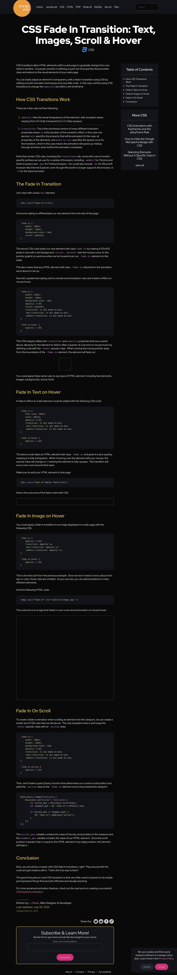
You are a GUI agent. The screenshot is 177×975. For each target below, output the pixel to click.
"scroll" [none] (46, 794)
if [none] (31, 807)
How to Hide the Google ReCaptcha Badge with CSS (139, 142)
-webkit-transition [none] (36, 312)
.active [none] (34, 762)
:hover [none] (33, 321)
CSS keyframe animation (29, 886)
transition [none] (31, 306)
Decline (147, 966)
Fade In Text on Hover (137, 89)
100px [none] (37, 223)
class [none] (30, 200)
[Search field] (147, 7)
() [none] (48, 791)
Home (39, 7)
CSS (62, 7)
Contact (80, 966)
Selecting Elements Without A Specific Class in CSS (139, 155)
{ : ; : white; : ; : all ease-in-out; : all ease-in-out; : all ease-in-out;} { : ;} (46, 423)
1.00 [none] (38, 324)
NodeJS (87, 7)
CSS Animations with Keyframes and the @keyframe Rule (139, 129)
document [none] (28, 791)
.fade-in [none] (25, 220)
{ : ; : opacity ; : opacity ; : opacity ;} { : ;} (42, 547)
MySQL (98, 7)
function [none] (47, 791)
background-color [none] (35, 229)
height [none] (29, 226)
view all (139, 165)
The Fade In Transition (137, 85)
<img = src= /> (49, 595)
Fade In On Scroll (134, 97)
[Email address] (65, 941)
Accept (161, 966)
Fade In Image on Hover (137, 93)
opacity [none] (29, 300)
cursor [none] (29, 232)
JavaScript (51, 7)
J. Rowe (34, 897)
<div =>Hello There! (44, 477)
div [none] (50, 200)
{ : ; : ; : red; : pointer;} (36, 228)
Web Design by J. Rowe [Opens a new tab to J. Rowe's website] (115, 971)
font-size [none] (30, 409)
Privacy (91, 966)
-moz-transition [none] (34, 309)
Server (108, 7)
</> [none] (49, 200)
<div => (37, 200)
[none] (30, 200)
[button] (96, 915)
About (69, 966)
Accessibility (105, 966)
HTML (70, 7)
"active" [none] (67, 810)
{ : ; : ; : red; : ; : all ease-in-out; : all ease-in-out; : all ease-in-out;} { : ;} (46, 750)
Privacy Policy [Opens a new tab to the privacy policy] (166, 958)
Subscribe (65, 951)
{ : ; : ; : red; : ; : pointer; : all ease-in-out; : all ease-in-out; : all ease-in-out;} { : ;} (46, 308)
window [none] (31, 794)
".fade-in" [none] (60, 800)
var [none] (32, 797)
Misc (116, 7)
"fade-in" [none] (39, 200)
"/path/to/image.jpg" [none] (63, 595)
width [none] (28, 223)
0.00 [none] (38, 300)
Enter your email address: (65, 935)
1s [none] (41, 306)
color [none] (28, 412)
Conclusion (131, 101)
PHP (78, 7)
